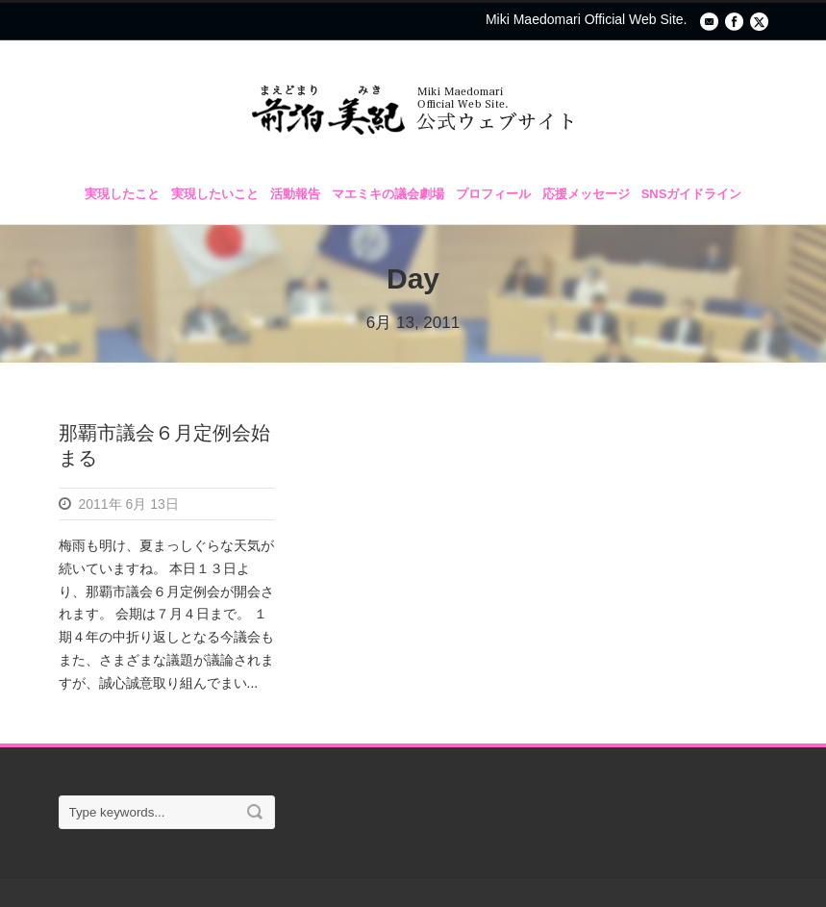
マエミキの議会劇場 (388, 194)
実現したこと (122, 194)
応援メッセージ (586, 194)
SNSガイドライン (691, 194)
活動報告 (295, 194)
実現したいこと (215, 194)
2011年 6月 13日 (129, 504)
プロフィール (493, 194)
